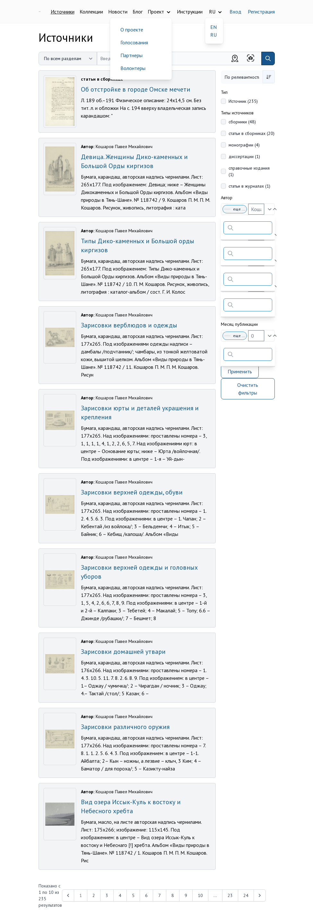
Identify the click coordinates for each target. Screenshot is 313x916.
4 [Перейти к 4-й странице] (120, 895)
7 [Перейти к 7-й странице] (159, 895)
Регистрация (261, 11)
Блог (138, 11)
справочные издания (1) (249, 171)
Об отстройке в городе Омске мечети (135, 89)
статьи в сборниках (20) (251, 133)
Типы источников (237, 113)
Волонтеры (132, 68)
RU (213, 34)
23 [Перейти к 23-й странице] (230, 895)
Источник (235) (243, 101)
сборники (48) (242, 122)
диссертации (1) (244, 156)
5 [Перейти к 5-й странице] (133, 895)
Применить (240, 371)
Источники (62, 11)
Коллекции (91, 11)
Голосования (134, 42)
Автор (226, 197)
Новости (117, 11)
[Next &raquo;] (260, 895)
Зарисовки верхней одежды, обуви (132, 492)
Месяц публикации (239, 324)
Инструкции (190, 11)
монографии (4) (244, 145)
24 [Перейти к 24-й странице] (245, 895)
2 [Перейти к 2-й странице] (93, 895)
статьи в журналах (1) (249, 186)
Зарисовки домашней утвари (123, 651)
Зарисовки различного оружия (125, 727)
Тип (224, 92)
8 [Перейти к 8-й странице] (172, 895)
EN (213, 27)
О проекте (131, 29)
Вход (235, 11)
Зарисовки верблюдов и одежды (129, 325)
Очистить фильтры (247, 389)
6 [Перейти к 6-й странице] (146, 895)
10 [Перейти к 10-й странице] (200, 895)
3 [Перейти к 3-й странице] (107, 895)
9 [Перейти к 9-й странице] (186, 895)
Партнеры (131, 55)
